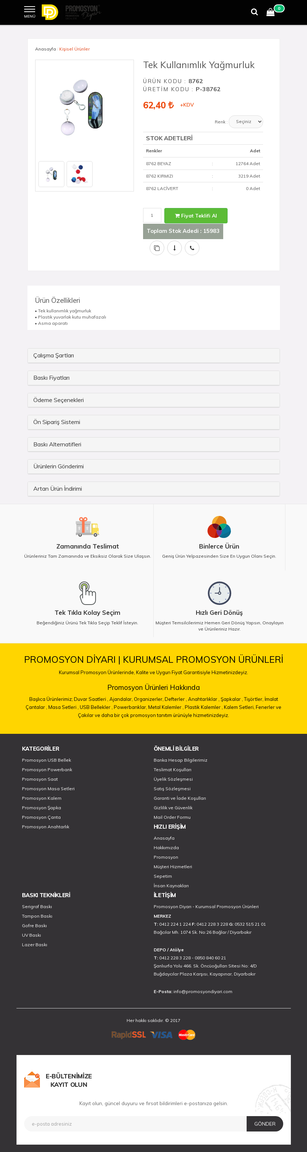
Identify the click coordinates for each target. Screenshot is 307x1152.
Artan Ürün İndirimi (57, 488)
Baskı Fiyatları (51, 377)
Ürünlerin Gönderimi (58, 466)
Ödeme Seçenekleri (58, 400)
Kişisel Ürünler (74, 49)
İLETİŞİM (165, 895)
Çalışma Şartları (53, 355)
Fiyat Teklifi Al (196, 215)
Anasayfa (45, 49)
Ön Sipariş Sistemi (56, 422)
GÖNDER (265, 1124)
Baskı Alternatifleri (57, 444)
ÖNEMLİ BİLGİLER (176, 748)
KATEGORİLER (40, 748)
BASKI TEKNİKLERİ (46, 895)
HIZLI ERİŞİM (170, 826)
